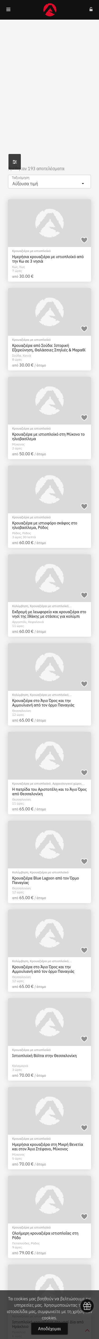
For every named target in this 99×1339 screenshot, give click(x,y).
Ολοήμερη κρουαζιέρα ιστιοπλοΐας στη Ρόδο (45, 1235)
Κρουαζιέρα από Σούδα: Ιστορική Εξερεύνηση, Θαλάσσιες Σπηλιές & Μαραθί (49, 347)
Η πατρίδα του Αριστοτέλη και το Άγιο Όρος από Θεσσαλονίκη (49, 791)
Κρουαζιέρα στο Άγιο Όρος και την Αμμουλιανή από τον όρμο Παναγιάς (43, 703)
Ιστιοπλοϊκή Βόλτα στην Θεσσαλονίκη (44, 1055)
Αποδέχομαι (49, 1328)
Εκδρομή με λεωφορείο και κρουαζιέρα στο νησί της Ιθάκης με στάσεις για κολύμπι (49, 614)
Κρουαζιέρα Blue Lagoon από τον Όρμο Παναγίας (45, 880)
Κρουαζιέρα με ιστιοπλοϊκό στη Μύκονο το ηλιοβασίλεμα (48, 436)
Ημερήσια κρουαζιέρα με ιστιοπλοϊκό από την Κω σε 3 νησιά (48, 259)
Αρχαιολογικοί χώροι (67, 783)
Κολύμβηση (20, 606)
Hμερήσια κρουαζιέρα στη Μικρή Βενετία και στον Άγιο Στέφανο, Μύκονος (47, 1146)
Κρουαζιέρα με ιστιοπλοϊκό (31, 251)
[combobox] (49, 182)
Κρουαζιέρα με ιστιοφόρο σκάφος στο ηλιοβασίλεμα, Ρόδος (44, 525)
